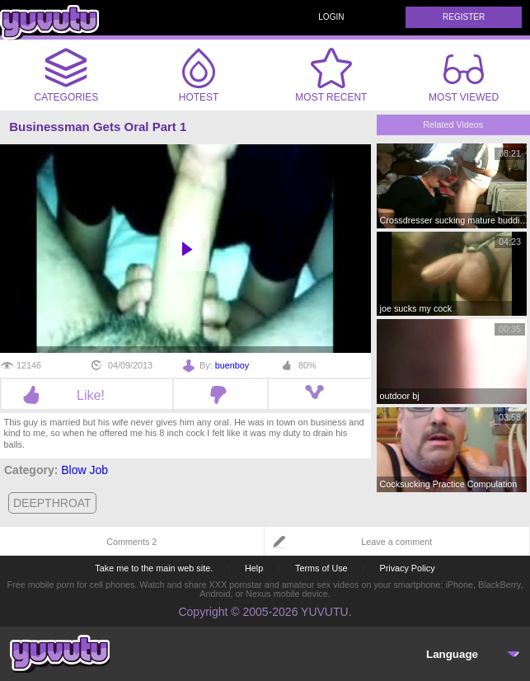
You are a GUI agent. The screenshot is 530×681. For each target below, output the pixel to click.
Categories (66, 75)
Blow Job (84, 470)
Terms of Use (321, 568)
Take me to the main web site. (154, 568)
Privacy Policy (406, 568)
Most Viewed (464, 78)
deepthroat (52, 503)
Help (254, 568)
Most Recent (331, 75)
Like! (87, 394)
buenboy (232, 365)
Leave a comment (396, 542)
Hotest (198, 75)
